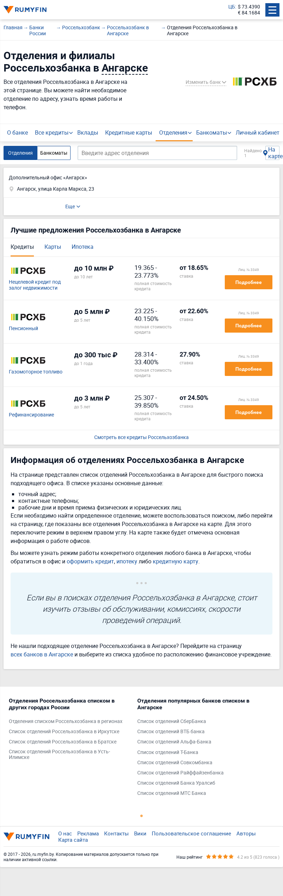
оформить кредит (90, 561)
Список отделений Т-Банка (167, 752)
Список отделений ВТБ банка (171, 732)
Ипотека (83, 247)
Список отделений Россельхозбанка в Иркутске (64, 732)
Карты (52, 247)
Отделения (173, 132)
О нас (65, 833)
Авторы (246, 833)
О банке (17, 132)
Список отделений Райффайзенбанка (180, 773)
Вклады (87, 132)
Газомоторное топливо (35, 372)
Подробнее (248, 282)
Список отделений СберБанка (171, 721)
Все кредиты (51, 132)
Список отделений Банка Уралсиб (176, 783)
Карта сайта (73, 839)
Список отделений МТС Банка (171, 793)
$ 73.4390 (249, 7)
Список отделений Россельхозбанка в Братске (62, 742)
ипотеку (126, 561)
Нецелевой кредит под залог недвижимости (35, 285)
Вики (140, 833)
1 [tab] (141, 815)
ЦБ (231, 7)
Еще (70, 206)
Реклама (88, 833)
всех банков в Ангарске (42, 654)
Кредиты (22, 247)
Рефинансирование (31, 415)
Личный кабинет (257, 132)
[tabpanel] (69, 730)
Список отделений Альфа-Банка (174, 742)
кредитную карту (175, 561)
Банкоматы (211, 132)
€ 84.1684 (249, 13)
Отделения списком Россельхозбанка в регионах (65, 721)
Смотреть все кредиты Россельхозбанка (141, 437)
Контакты (116, 833)
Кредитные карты (128, 132)
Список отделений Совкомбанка (174, 763)
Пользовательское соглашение (191, 833)
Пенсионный (23, 329)
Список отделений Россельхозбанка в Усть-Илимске (59, 755)
